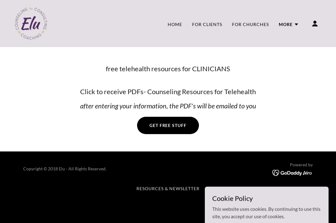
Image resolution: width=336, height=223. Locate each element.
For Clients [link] (207, 24)
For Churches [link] (250, 24)
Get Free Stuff (168, 125)
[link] (31, 23)
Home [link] (175, 24)
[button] (289, 24)
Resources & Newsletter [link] (168, 188)
